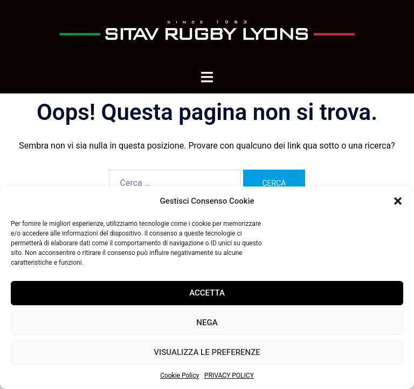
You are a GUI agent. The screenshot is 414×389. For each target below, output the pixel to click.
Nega (206, 322)
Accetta (207, 293)
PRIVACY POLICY (229, 375)
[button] (397, 201)
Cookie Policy (179, 375)
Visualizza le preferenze (207, 352)
